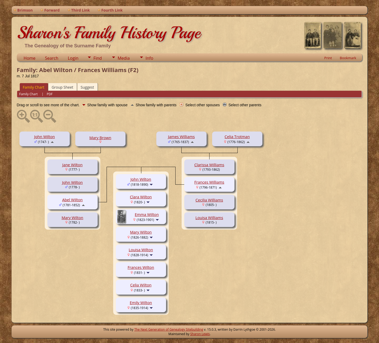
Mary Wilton (72, 217)
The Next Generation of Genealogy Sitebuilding (168, 329)
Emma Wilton (147, 214)
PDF (50, 94)
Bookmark (348, 58)
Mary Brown (100, 137)
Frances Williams (209, 182)
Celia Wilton (141, 284)
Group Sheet (62, 87)
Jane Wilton (72, 164)
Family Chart (33, 87)
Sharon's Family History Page (108, 32)
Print (328, 58)
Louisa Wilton (141, 249)
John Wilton (44, 136)
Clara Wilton (141, 196)
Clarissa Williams (209, 164)
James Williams (181, 136)
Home (30, 58)
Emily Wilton (141, 302)
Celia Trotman (237, 136)
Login (73, 58)
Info (149, 58)
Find (97, 58)
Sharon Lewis (200, 334)
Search (51, 58)
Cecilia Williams (209, 200)
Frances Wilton (141, 267)
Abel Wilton (72, 199)
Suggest (87, 87)
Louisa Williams (209, 217)
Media (124, 58)
